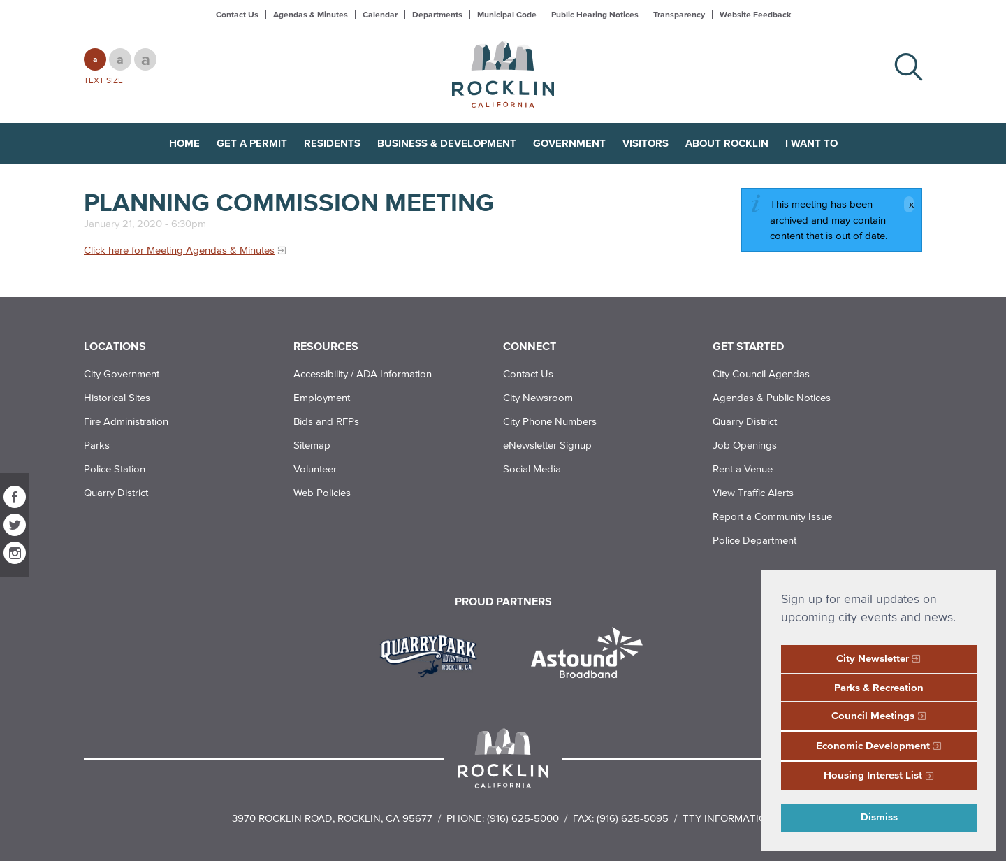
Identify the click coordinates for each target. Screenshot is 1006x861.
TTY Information (728, 818)
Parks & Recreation (879, 687)
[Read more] (433, 654)
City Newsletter (872, 658)
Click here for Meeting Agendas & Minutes (179, 250)
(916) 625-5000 (523, 818)
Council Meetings (872, 715)
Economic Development (873, 745)
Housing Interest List (873, 775)
